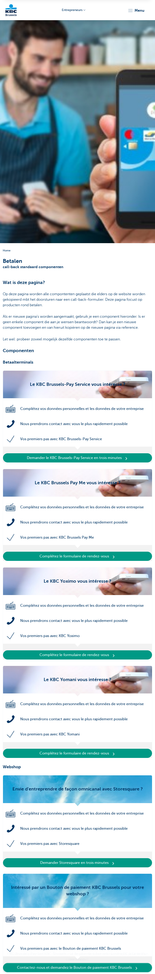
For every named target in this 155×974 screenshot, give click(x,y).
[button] (136, 11)
